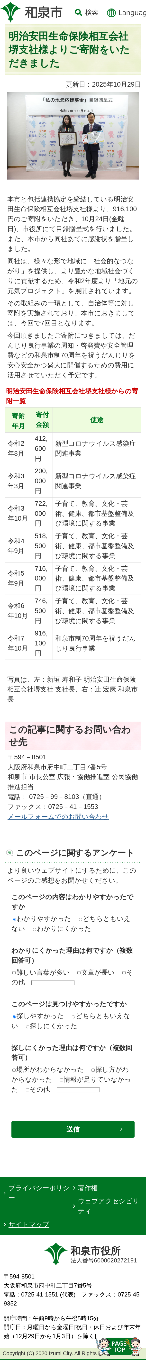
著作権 (88, 1188)
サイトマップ (29, 1224)
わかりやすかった (42, 918)
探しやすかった (38, 1016)
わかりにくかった (62, 928)
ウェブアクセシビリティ (108, 1206)
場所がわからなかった (48, 1069)
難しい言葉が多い (41, 972)
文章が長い (96, 972)
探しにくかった (51, 1026)
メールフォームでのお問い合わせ (58, 816)
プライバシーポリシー (39, 1193)
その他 (38, 1089)
